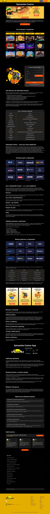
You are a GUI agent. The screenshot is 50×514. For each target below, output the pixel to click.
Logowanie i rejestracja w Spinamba (12, 459)
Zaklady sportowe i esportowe (11, 469)
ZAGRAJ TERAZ (25, 24)
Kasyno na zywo (20, 33)
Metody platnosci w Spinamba (11, 471)
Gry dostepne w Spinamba (10, 457)
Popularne (10, 33)
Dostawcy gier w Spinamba (10, 466)
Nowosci (41, 502)
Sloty (39, 33)
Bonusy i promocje (9, 473)
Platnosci (32, 502)
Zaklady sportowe (42, 496)
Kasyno (41, 500)
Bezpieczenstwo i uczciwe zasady (11, 478)
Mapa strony (32, 501)
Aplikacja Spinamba (9, 476)
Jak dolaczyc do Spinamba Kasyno (12, 461)
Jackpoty (41, 508)
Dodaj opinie (39, 435)
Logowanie (32, 496)
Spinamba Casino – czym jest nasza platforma (13, 464)
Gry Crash (30, 33)
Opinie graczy (9, 483)
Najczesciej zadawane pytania (11, 481)
